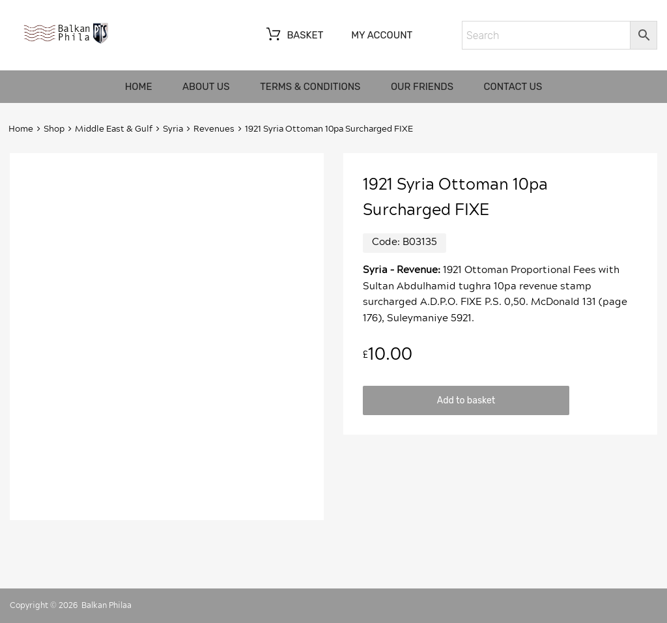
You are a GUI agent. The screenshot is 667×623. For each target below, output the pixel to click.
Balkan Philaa (106, 605)
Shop (54, 129)
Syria (173, 129)
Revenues (213, 129)
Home (138, 87)
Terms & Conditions (310, 87)
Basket (293, 36)
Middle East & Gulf (113, 129)
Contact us (513, 87)
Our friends (422, 87)
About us (206, 87)
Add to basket (466, 400)
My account (381, 35)
